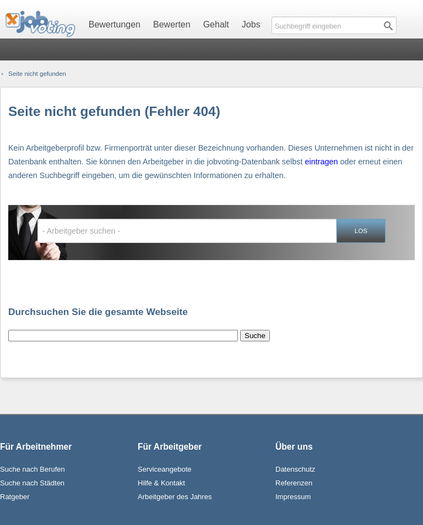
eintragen (321, 161)
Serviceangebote (165, 469)
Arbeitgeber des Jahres (175, 497)
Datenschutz (295, 469)
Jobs (251, 24)
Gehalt (216, 24)
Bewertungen (114, 24)
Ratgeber (14, 497)
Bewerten (172, 24)
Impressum (293, 497)
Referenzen (293, 483)
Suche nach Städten (32, 483)
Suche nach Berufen (32, 469)
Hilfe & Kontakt (161, 483)
